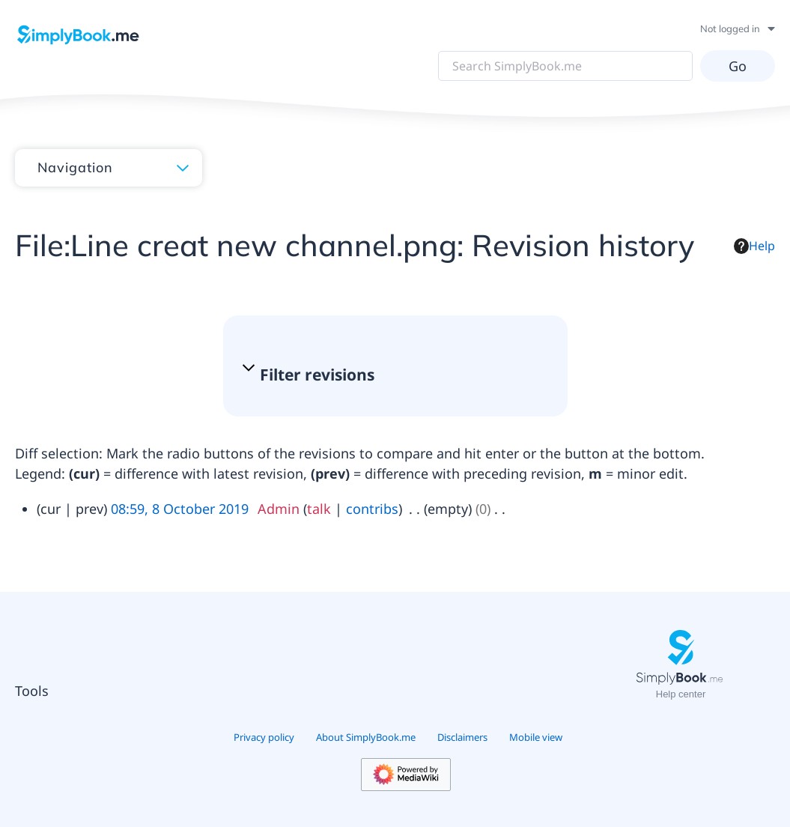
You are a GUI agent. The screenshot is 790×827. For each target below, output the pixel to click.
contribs (372, 509)
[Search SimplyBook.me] (565, 66)
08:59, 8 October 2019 (180, 509)
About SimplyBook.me (366, 737)
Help (754, 245)
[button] (388, 375)
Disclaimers (462, 737)
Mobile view (535, 737)
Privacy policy (264, 737)
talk (319, 509)
